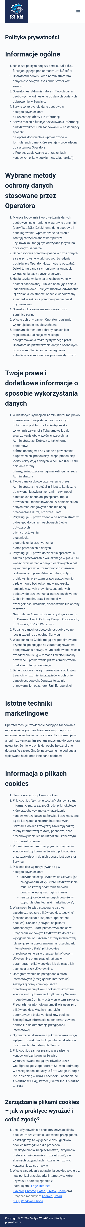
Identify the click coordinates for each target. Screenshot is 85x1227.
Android (47, 1196)
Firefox (51, 1191)
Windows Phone (32, 1201)
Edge (34, 1186)
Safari (41, 1191)
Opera (62, 1191)
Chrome (30, 1191)
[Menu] (78, 11)
